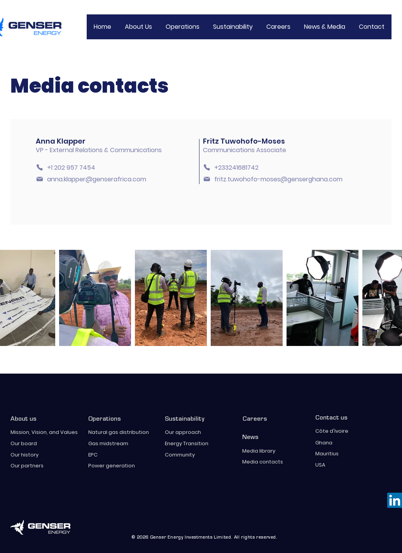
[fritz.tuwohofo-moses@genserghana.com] (277, 179)
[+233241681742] (236, 167)
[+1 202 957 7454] (69, 167)
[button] (232, 26)
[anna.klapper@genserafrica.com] (97, 179)
